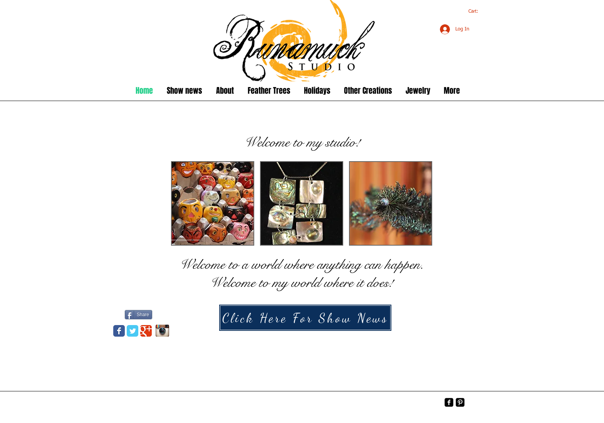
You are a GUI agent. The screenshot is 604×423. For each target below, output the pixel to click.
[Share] (138, 314)
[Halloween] (446, 330)
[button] (212, 203)
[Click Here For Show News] (305, 317)
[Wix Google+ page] (146, 331)
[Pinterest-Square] (460, 402)
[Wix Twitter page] (132, 331)
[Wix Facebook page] (119, 331)
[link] (477, 11)
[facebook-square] (449, 402)
